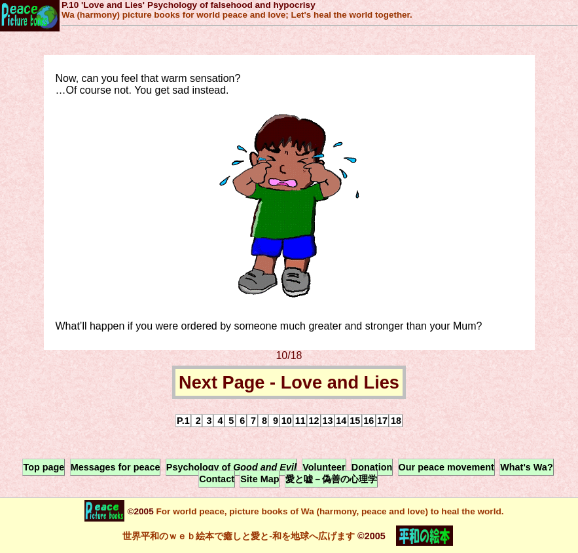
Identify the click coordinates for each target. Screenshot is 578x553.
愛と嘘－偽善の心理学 (331, 479)
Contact (216, 479)
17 (382, 420)
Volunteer (323, 467)
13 (327, 420)
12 (314, 420)
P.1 (183, 420)
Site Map (259, 479)
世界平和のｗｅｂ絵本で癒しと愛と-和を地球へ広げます (238, 536)
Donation (372, 467)
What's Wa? (526, 467)
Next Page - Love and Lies (289, 382)
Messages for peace (115, 467)
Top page (43, 467)
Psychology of (231, 467)
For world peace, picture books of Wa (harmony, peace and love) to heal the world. (329, 511)
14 (341, 420)
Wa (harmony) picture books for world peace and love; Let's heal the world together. (237, 15)
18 (396, 420)
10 (286, 420)
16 (368, 420)
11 (300, 420)
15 (355, 420)
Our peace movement (446, 467)
